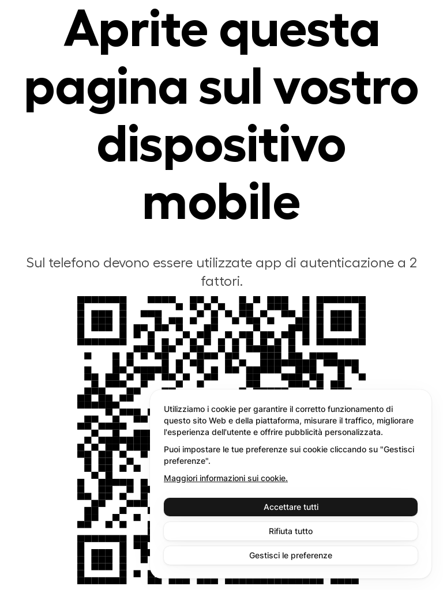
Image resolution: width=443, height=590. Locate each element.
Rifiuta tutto (291, 531)
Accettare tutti (291, 507)
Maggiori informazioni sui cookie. (226, 478)
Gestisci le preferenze (290, 555)
